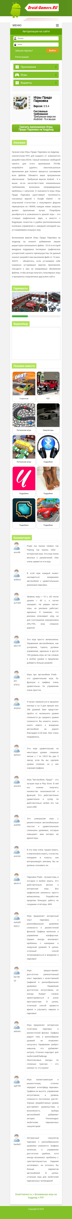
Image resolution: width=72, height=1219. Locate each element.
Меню (36, 25)
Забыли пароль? (24, 50)
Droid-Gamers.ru (23, 1194)
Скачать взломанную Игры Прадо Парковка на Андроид (36, 128)
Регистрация (22, 56)
